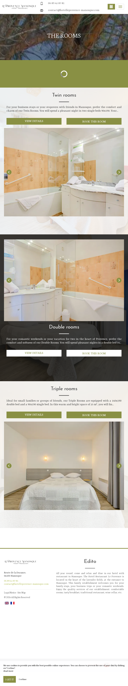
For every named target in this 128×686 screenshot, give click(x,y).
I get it (9, 679)
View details (34, 121)
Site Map (22, 592)
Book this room (94, 121)
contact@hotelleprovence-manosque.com (73, 10)
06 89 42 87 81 (56, 3)
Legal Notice (10, 592)
